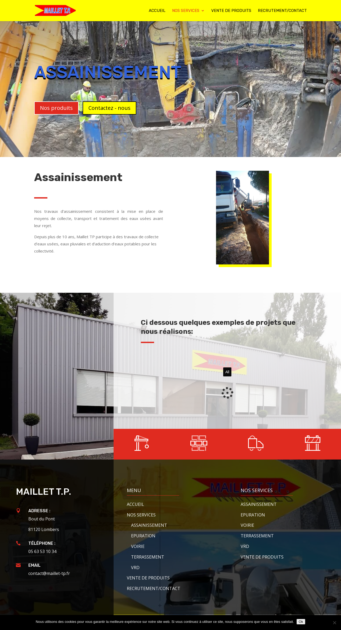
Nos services (185, 11)
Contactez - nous (109, 107)
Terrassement (147, 557)
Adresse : (39, 510)
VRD (135, 567)
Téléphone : (41, 543)
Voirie (138, 546)
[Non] (334, 622)
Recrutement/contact (282, 11)
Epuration (143, 536)
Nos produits (56, 107)
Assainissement (259, 504)
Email (34, 565)
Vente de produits (231, 11)
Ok (301, 622)
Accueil (157, 11)
